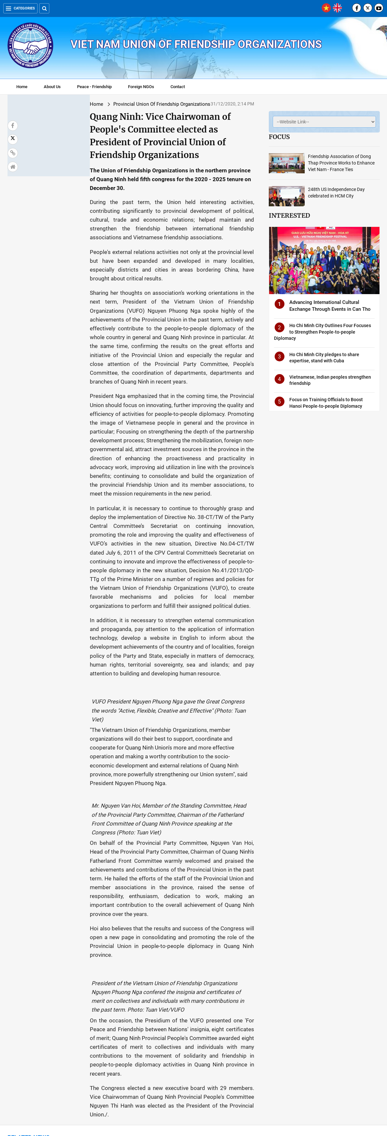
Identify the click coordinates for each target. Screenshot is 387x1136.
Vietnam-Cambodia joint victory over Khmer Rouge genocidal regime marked (344, 957)
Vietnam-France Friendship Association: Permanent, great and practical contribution (116, 1035)
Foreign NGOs (141, 86)
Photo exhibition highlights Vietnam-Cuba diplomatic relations (339, 1035)
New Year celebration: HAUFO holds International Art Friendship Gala (40, 1035)
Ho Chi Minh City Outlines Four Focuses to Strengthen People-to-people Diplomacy (322, 332)
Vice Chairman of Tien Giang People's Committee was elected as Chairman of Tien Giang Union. (39, 960)
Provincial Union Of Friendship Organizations (94, 104)
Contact (177, 86)
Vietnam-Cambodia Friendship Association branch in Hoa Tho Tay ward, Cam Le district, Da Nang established (192, 960)
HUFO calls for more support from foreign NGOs (265, 954)
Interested (289, 215)
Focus (279, 137)
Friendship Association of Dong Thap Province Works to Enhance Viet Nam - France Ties (341, 163)
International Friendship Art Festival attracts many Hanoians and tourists (269, 1035)
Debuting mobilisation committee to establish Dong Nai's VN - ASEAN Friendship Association (190, 1039)
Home (21, 86)
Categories (20, 8)
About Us (52, 86)
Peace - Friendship (94, 86)
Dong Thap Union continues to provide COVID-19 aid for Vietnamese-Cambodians (116, 957)
